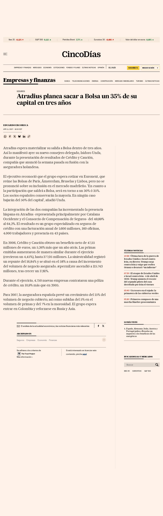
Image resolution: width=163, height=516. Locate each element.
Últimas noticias (89, 68)
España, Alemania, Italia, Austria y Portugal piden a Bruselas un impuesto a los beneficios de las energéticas (142, 332)
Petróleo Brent (69, 40)
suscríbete (133, 68)
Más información (25, 357)
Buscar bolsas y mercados (138, 357)
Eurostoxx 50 (99, 40)
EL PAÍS (111, 67)
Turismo (139, 81)
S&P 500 (39, 40)
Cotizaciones (58, 68)
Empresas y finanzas (22, 68)
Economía (47, 68)
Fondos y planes (73, 68)
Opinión (101, 68)
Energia (95, 81)
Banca (67, 81)
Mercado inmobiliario (124, 81)
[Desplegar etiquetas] (104, 340)
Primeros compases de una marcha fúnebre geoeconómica (141, 300)
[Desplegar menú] (5, 54)
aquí (85, 354)
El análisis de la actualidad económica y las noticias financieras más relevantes (55, 326)
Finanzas (53, 340)
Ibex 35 (12, 40)
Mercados (37, 68)
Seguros (20, 340)
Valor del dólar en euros (135, 40)
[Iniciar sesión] (150, 68)
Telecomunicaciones (81, 81)
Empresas (31, 340)
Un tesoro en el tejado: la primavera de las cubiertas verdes (141, 292)
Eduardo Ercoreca (15, 125)
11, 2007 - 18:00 (12, 129)
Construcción (107, 81)
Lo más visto (130, 322)
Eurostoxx (137, 371)
